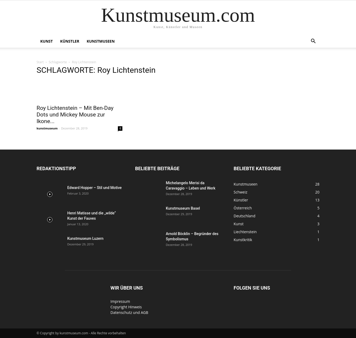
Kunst (46, 41)
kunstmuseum (47, 128)
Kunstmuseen (101, 41)
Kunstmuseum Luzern (85, 238)
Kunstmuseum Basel (183, 208)
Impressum (120, 301)
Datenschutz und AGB (129, 312)
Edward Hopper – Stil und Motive (94, 188)
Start (40, 62)
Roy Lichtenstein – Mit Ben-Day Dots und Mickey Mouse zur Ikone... (75, 114)
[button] (313, 41)
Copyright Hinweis (126, 306)
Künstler (69, 41)
